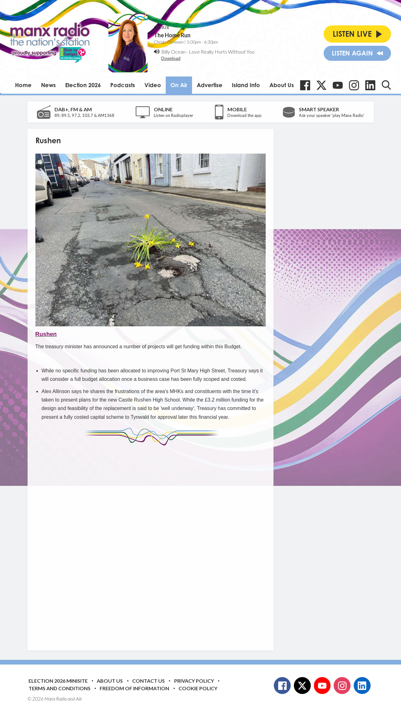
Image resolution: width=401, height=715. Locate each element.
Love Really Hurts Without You (221, 52)
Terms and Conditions (60, 688)
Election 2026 (83, 84)
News (48, 84)
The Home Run (172, 35)
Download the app (244, 115)
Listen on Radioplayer (173, 115)
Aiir (79, 699)
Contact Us (148, 681)
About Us (281, 84)
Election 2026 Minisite (58, 681)
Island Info (246, 84)
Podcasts (122, 84)
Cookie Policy (198, 688)
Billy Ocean (173, 52)
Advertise (209, 84)
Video (152, 84)
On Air (178, 84)
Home (23, 84)
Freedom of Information (134, 688)
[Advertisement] (152, 543)
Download (170, 58)
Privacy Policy (194, 681)
